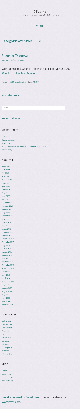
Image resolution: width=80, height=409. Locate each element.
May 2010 (6, 275)
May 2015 (6, 245)
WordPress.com (11, 402)
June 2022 (6, 196)
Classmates (6, 331)
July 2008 (5, 295)
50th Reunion (7, 328)
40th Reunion (7, 324)
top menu (5, 341)
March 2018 (6, 229)
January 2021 (7, 209)
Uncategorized (20, 82)
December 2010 (8, 265)
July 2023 (5, 183)
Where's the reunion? (10, 354)
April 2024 (6, 173)
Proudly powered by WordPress (20, 397)
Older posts (10, 95)
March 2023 (6, 186)
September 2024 (8, 166)
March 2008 (6, 301)
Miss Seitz (6, 143)
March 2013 (6, 249)
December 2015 (8, 242)
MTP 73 (40, 11)
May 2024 (6, 170)
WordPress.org (7, 380)
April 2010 (6, 278)
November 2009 (8, 281)
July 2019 (5, 219)
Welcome (5, 351)
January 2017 (7, 235)
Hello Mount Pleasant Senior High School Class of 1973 (24, 146)
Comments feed (8, 377)
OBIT (12, 82)
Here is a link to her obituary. (19, 73)
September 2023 (8, 176)
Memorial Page (11, 118)
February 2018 (7, 232)
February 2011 (7, 262)
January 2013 (7, 252)
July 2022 (5, 193)
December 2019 (8, 216)
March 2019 (6, 222)
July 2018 (5, 225)
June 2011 (6, 258)
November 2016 (8, 239)
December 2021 (8, 202)
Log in (4, 371)
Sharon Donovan (16, 56)
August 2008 (7, 291)
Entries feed (6, 374)
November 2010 (8, 268)
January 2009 (7, 288)
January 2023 (7, 189)
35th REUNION (8, 321)
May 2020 (6, 212)
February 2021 (7, 206)
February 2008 (7, 304)
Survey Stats (6, 337)
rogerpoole (19, 60)
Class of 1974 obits (9, 137)
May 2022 (6, 199)
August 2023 (7, 179)
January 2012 (7, 255)
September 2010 (8, 272)
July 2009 (5, 285)
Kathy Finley (7, 150)
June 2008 (6, 298)
